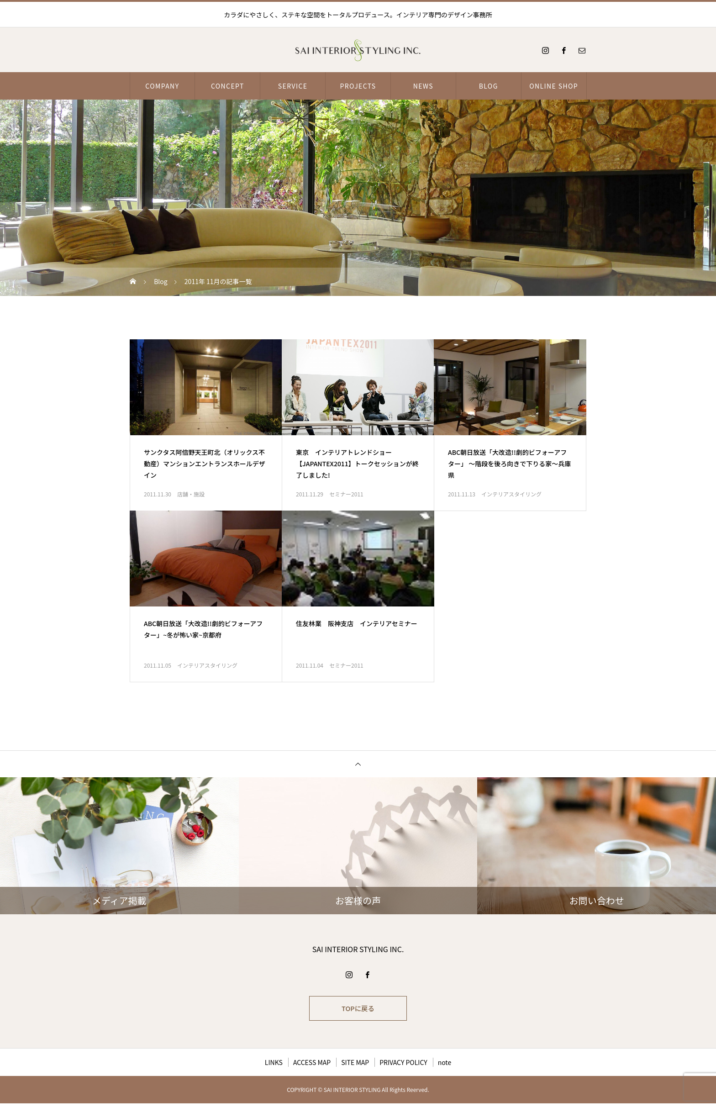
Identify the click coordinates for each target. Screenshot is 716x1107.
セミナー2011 (346, 494)
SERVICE (293, 85)
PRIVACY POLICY (403, 1065)
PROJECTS (358, 85)
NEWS (423, 85)
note (445, 1065)
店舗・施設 (191, 494)
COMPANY (162, 85)
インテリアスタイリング (511, 494)
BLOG (488, 85)
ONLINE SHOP (553, 85)
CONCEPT (227, 85)
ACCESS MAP (312, 1065)
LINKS (274, 1065)
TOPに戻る (358, 1010)
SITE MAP (355, 1065)
